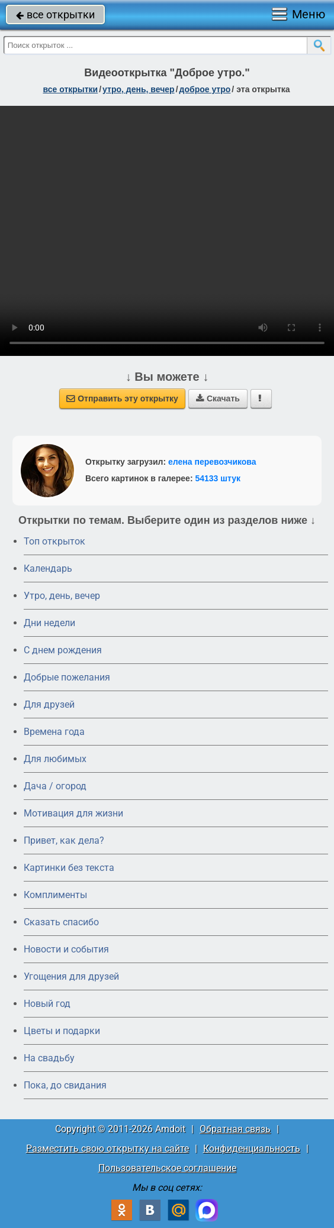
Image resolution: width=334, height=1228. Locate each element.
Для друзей (49, 704)
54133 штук (217, 478)
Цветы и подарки (62, 1030)
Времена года (54, 731)
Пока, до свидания (65, 1085)
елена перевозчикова (212, 461)
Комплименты (55, 894)
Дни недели (49, 622)
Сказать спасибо (61, 922)
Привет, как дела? (64, 840)
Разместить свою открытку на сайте (107, 1148)
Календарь (48, 568)
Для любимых (55, 758)
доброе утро (205, 89)
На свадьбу (49, 1058)
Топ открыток (54, 541)
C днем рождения (63, 650)
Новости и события (66, 949)
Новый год (47, 1003)
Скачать (218, 398)
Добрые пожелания (67, 677)
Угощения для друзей (71, 976)
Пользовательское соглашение (167, 1168)
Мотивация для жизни (73, 813)
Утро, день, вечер (62, 595)
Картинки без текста (69, 867)
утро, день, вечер (138, 89)
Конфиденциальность (251, 1148)
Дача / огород (55, 786)
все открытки (55, 14)
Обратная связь (235, 1129)
